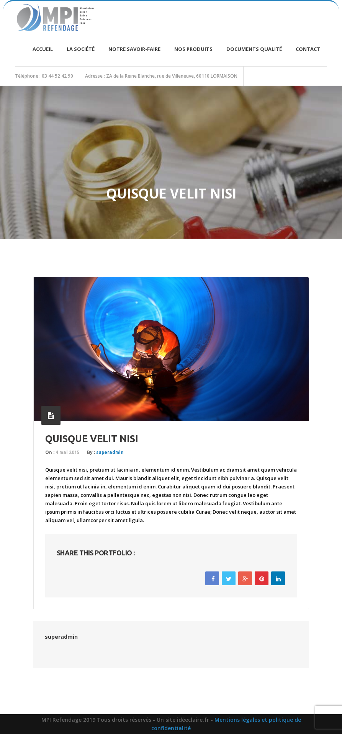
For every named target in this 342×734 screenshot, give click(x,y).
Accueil (43, 49)
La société (81, 49)
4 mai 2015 (68, 452)
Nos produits (193, 49)
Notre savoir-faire (134, 49)
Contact (308, 49)
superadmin (110, 452)
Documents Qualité (254, 49)
